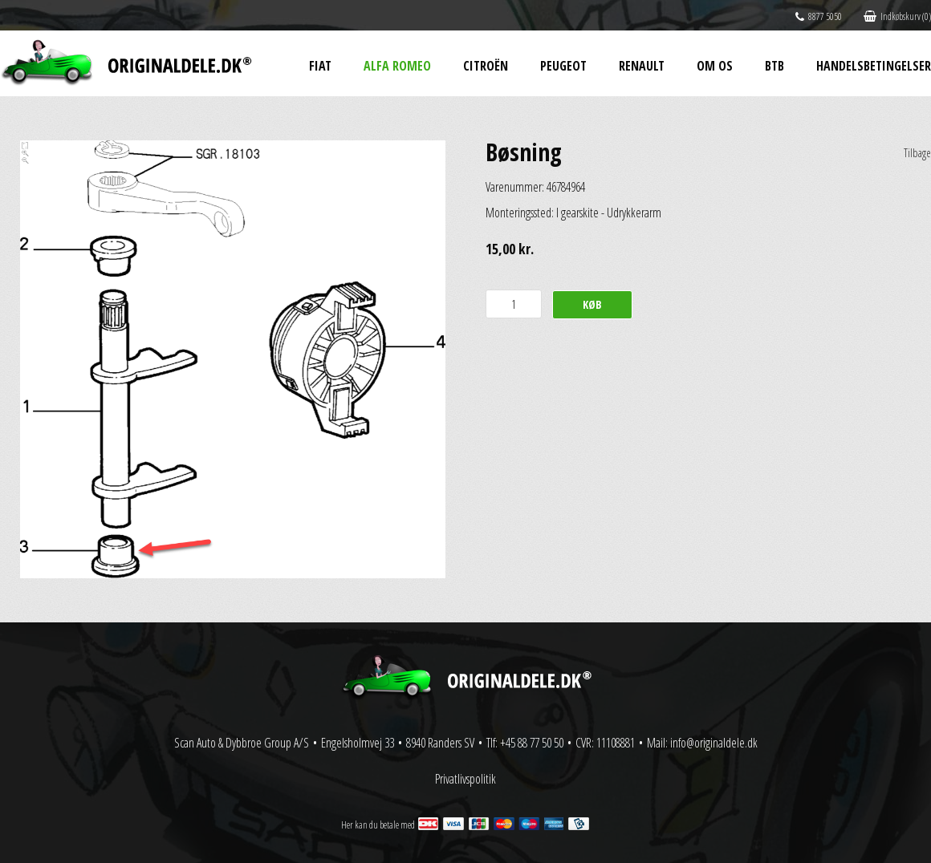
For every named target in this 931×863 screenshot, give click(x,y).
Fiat (320, 65)
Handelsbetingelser (873, 65)
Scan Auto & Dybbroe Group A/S (241, 743)
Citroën (485, 65)
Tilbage (917, 152)
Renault (642, 65)
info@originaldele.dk (714, 743)
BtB (774, 65)
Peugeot (563, 65)
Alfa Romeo (397, 65)
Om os (715, 65)
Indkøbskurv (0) (897, 16)
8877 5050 (818, 16)
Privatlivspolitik (465, 779)
